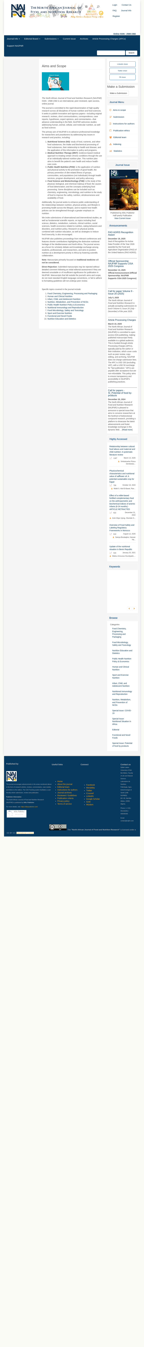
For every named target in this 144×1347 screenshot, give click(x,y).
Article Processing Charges (122, 320)
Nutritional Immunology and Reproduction (65, 307)
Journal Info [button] (13, 39)
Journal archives (64, 793)
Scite (88, 802)
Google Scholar (93, 799)
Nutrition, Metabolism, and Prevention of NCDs (67, 302)
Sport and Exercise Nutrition (59, 313)
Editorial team (117, 137)
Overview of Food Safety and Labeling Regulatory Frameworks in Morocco (121, 528)
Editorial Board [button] (32, 39)
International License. (25, 833)
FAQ (115, 10)
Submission (116, 117)
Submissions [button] (52, 39)
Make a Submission (118, 93)
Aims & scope (117, 110)
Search (131, 53)
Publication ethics (119, 130)
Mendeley (90, 788)
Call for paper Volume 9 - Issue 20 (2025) (121, 292)
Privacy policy (63, 801)
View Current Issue (122, 218)
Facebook (90, 785)
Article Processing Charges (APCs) (109, 39)
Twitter (89, 790)
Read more (127, 430)
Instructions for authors (121, 123)
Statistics (115, 151)
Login (114, 5)
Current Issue (69, 39)
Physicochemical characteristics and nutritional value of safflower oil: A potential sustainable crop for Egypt (121, 476)
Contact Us (126, 5)
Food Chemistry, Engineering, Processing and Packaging (72, 293)
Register (116, 16)
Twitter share (122, 71)
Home (60, 781)
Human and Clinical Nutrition (59, 296)
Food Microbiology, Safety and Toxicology (65, 310)
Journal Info (126, 10)
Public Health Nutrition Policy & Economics (66, 305)
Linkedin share (122, 64)
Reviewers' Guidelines (67, 795)
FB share (122, 77)
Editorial (115, 730)
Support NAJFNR (15, 46)
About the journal (64, 784)
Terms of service (64, 804)
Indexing (115, 144)
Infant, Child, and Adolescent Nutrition (63, 299)
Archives (84, 39)
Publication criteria (65, 798)
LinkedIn (90, 796)
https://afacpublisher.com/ (29, 807)
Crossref (90, 793)
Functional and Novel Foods (59, 316)
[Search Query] (111, 52)
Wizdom (89, 804)
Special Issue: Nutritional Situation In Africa (121, 721)
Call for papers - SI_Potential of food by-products (120, 393)
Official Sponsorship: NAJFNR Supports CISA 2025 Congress (120, 263)
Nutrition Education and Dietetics (61, 319)
